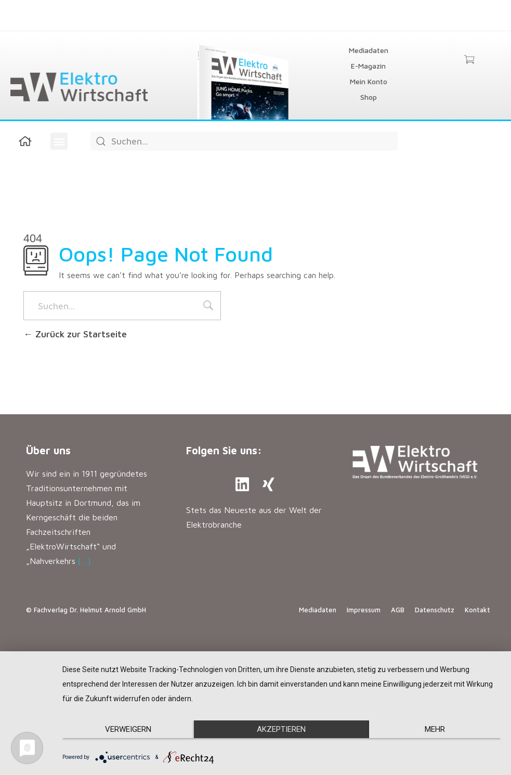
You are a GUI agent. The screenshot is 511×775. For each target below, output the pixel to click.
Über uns (48, 450)
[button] (59, 141)
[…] (84, 561)
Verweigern (128, 729)
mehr (435, 729)
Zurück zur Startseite (75, 334)
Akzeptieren (281, 729)
